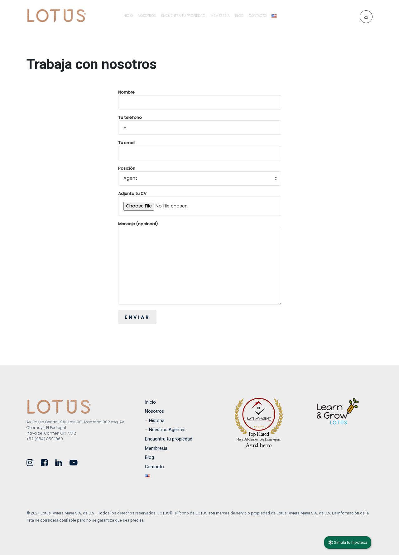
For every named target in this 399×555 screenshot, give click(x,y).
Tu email (199, 150)
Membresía (220, 15)
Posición (199, 176)
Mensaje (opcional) (199, 263)
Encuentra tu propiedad (183, 15)
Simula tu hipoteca (347, 542)
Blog (239, 15)
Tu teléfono (199, 125)
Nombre (199, 100)
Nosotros (147, 15)
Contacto (258, 15)
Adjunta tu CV (199, 203)
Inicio (128, 15)
